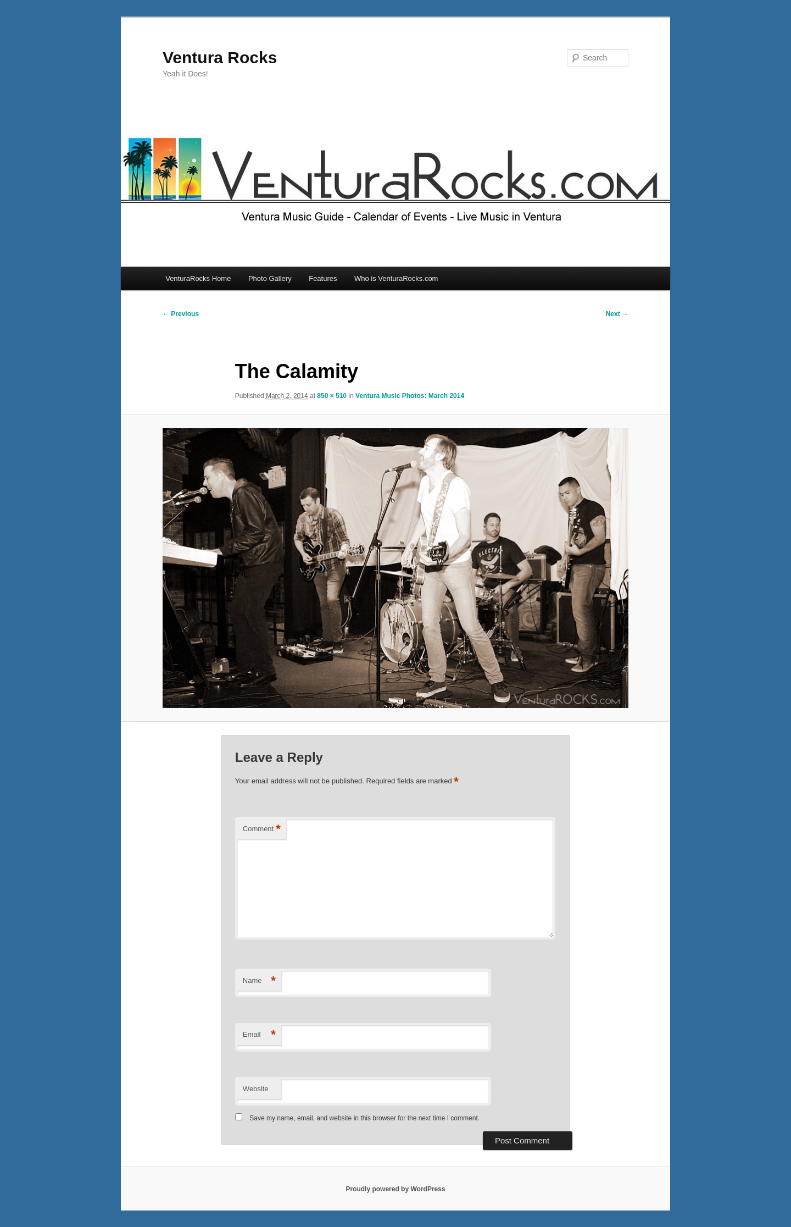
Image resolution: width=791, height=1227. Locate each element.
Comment (262, 829)
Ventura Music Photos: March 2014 (409, 396)
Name (259, 981)
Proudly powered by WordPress (395, 1189)
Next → (617, 314)
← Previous (181, 314)
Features (323, 278)
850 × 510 (332, 396)
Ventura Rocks (220, 57)
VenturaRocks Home (198, 278)
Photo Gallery (270, 278)
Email (259, 1035)
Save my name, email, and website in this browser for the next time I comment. (364, 1118)
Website (256, 1089)
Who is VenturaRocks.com (396, 278)
